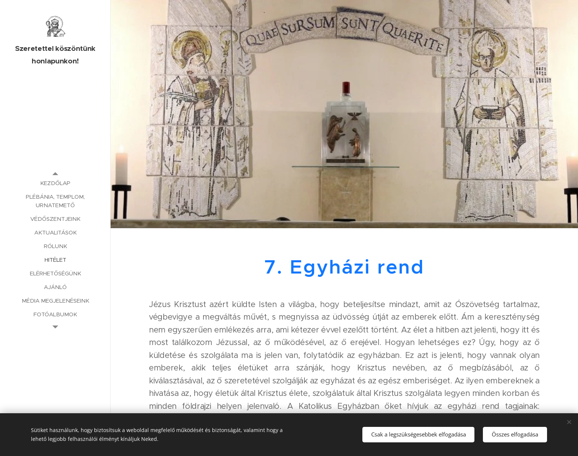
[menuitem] (55, 183)
